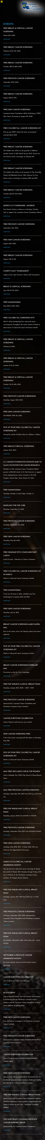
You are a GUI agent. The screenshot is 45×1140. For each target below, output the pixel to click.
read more (6, 39)
